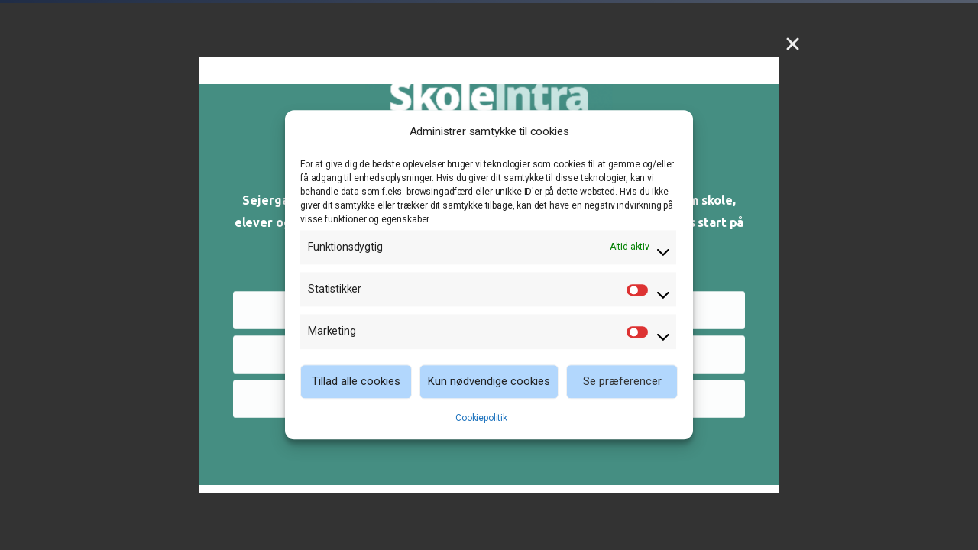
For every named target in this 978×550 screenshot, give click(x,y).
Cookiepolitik (481, 417)
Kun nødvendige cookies (489, 381)
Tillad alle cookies (356, 381)
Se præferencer (622, 381)
